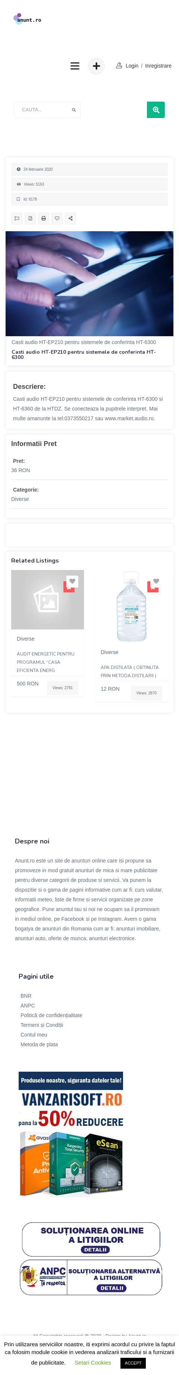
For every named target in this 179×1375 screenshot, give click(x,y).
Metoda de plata (39, 1044)
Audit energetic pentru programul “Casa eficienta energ (46, 662)
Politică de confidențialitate (51, 1015)
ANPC (28, 1006)
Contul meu (34, 1035)
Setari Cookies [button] (93, 1362)
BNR (26, 996)
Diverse (20, 499)
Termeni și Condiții (42, 1025)
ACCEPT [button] (133, 1363)
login (132, 66)
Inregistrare (158, 66)
